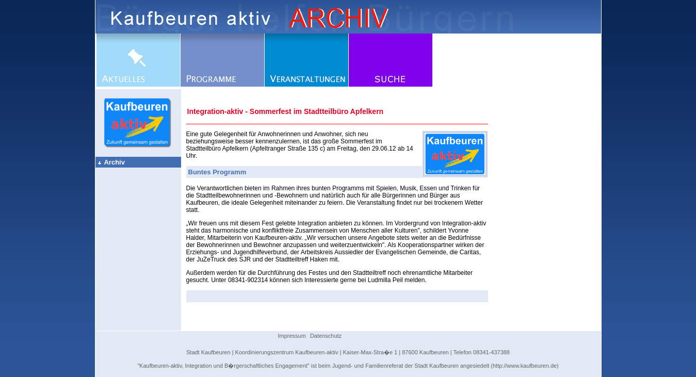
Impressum (292, 336)
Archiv (111, 162)
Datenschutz (326, 336)
